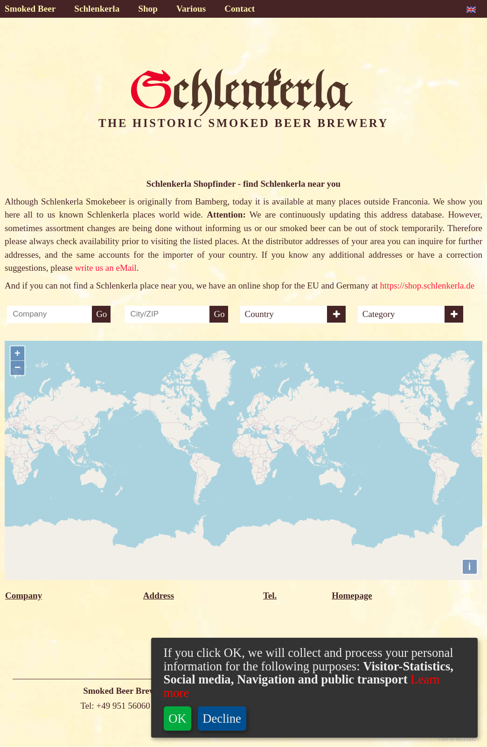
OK (177, 719)
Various (191, 9)
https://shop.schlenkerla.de (427, 285)
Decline (221, 719)
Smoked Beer (30, 9)
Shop (148, 9)
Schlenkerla (96, 9)
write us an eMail (105, 268)
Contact (239, 9)
